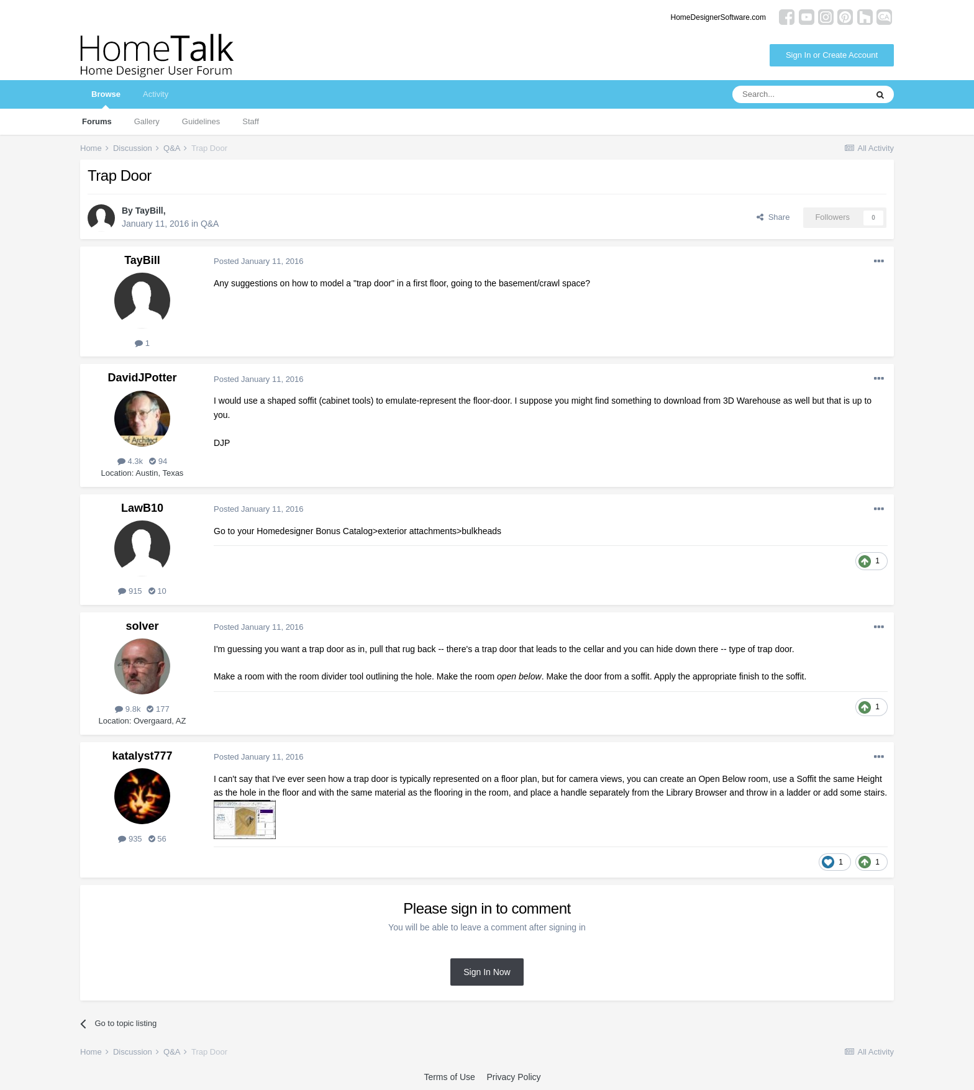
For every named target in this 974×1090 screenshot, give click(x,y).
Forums (97, 121)
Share (773, 217)
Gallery (147, 121)
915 (130, 591)
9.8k (127, 709)
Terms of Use (449, 1077)
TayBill (149, 211)
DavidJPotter (141, 377)
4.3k (130, 461)
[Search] (799, 94)
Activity (155, 94)
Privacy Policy (513, 1077)
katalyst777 (142, 756)
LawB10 (142, 508)
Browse (106, 99)
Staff (250, 121)
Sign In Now (486, 972)
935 (130, 838)
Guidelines (201, 121)
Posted (259, 261)
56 (157, 838)
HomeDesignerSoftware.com (718, 17)
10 (157, 591)
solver (141, 626)
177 (158, 709)
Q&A (210, 224)
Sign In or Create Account (832, 55)
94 (158, 461)
